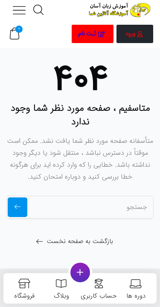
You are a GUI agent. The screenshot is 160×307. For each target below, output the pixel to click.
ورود (134, 33)
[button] (14, 34)
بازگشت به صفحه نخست (80, 241)
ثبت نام (91, 33)
